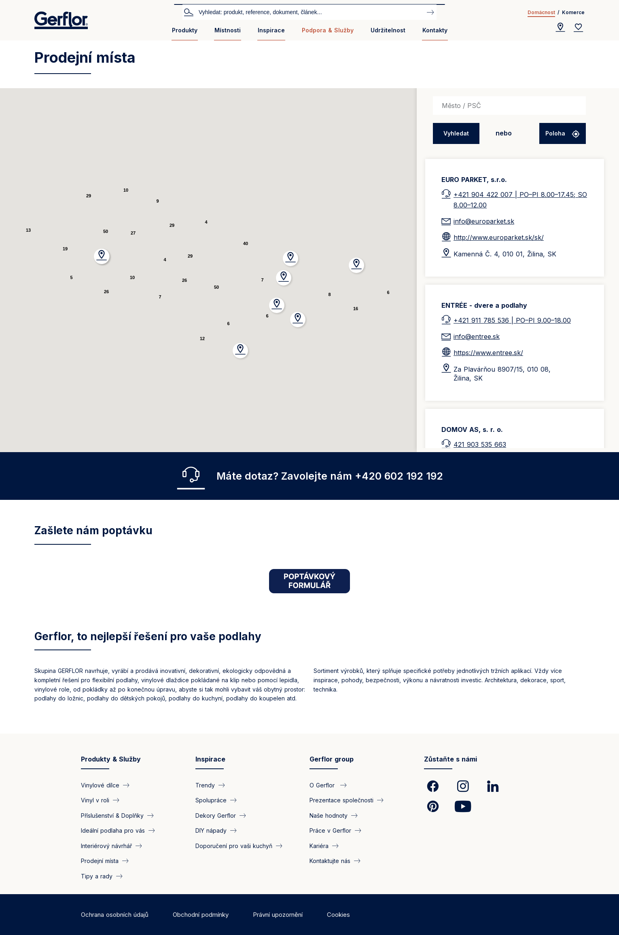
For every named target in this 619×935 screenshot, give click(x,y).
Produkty (184, 30)
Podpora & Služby (328, 30)
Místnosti (227, 30)
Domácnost (541, 12)
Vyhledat (188, 11)
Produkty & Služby (111, 759)
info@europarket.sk (484, 221)
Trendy (205, 785)
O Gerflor (323, 785)
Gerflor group (332, 759)
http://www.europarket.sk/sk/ (499, 237)
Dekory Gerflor (215, 815)
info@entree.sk (477, 336)
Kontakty (434, 30)
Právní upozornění (278, 914)
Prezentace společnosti (341, 800)
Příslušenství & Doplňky (112, 815)
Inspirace (271, 30)
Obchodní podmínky (201, 914)
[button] (290, 258)
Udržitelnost (388, 30)
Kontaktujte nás (330, 860)
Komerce (573, 12)
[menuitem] (185, 33)
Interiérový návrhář (106, 845)
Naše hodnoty (329, 815)
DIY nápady (211, 830)
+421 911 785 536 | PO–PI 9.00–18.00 (512, 320)
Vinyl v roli (95, 800)
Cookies (338, 914)
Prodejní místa (100, 860)
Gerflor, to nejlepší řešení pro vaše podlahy (147, 636)
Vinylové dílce (100, 785)
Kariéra (319, 845)
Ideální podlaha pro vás (113, 830)
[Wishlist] (578, 27)
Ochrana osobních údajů (114, 914)
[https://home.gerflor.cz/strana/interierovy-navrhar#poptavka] (309, 581)
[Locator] (560, 27)
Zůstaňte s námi (450, 759)
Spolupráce (211, 800)
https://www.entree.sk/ (488, 353)
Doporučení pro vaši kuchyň (233, 845)
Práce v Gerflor (330, 830)
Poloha (556, 133)
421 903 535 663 (480, 444)
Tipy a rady (96, 875)
